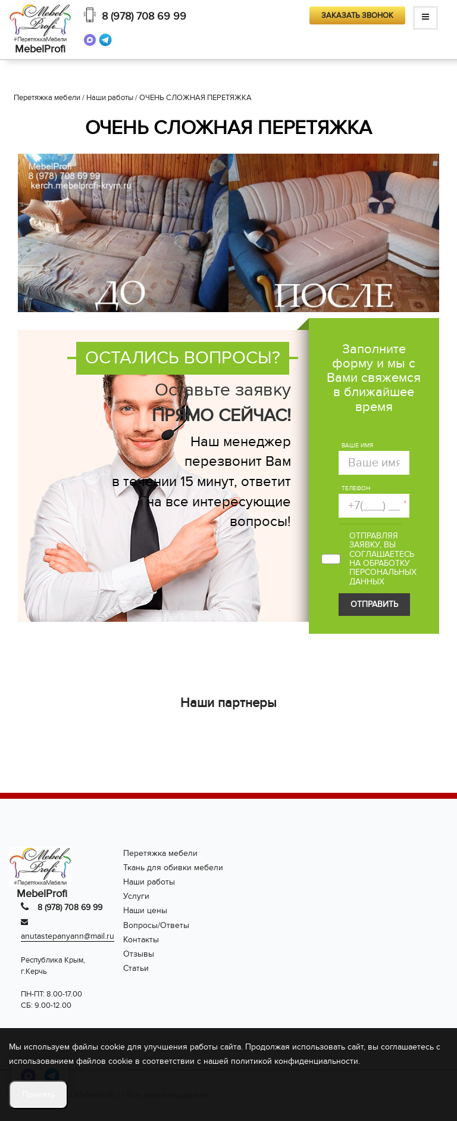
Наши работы (149, 882)
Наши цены (145, 910)
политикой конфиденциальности (294, 1061)
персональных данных (383, 576)
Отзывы (138, 954)
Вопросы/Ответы (156, 925)
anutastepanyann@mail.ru (67, 936)
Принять (38, 1094)
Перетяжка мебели (160, 853)
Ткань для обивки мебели (173, 867)
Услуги (136, 896)
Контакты (141, 940)
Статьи (136, 968)
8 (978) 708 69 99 (144, 16)
